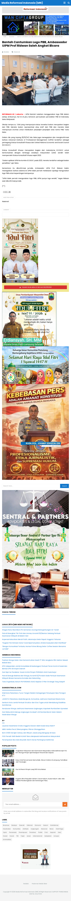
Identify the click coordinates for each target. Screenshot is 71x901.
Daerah (21, 825)
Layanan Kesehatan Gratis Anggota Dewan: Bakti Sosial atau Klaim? (28, 726)
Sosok (12, 836)
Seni (59, 832)
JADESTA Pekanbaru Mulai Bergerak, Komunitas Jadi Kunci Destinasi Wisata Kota (33, 699)
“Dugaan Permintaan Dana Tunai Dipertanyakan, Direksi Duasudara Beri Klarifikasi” (34, 643)
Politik (40, 832)
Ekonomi (38, 825)
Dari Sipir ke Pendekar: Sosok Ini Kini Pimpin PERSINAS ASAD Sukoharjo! (29, 672)
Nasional (17, 52)
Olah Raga (59, 829)
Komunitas (16, 829)
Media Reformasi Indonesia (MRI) (27, 892)
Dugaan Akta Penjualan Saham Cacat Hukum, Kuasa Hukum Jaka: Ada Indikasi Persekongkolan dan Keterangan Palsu (40, 779)
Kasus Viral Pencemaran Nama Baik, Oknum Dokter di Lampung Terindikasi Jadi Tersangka (41, 761)
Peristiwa (33, 832)
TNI (17, 836)
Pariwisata (12, 832)
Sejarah (53, 832)
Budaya (14, 825)
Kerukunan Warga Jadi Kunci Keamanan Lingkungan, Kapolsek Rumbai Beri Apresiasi (35, 708)
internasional (37, 836)
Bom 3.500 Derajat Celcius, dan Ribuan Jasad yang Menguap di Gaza (28, 733)
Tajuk (22, 836)
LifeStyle (25, 829)
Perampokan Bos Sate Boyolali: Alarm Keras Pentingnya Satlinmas (28, 740)
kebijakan (48, 836)
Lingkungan (35, 829)
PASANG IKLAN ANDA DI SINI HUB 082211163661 (37, 287)
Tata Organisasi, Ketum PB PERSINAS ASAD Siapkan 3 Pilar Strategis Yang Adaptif (33, 682)
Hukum (45, 825)
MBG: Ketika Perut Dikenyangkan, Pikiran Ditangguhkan (23, 729)
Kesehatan (7, 829)
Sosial (5, 836)
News (52, 829)
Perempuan (23, 832)
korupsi (56, 836)
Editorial (30, 825)
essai (29, 836)
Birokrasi (6, 825)
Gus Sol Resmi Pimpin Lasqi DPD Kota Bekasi (31, 769)
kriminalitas (7, 839)
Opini (5, 832)
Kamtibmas (54, 825)
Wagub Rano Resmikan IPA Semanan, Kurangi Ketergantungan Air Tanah (30, 630)
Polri (46, 832)
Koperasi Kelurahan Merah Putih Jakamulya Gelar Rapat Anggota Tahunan (31, 639)
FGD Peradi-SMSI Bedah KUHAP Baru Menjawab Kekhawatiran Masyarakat (31, 736)
